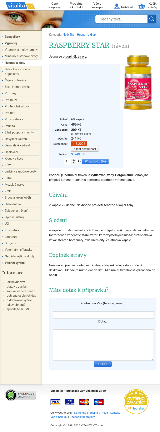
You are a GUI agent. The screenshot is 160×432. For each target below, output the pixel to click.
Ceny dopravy (55, 5)
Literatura (11, 237)
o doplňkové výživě (19, 300)
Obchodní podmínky (82, 416)
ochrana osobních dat (21, 295)
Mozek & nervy (14, 184)
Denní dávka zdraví (17, 145)
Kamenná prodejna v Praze (91, 412)
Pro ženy (10, 93)
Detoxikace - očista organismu (17, 72)
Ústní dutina (13, 204)
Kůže (8, 165)
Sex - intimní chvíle (17, 87)
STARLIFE (78, 154)
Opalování (11, 152)
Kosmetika (12, 230)
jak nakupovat (16, 282)
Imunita (10, 126)
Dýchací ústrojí (14, 217)
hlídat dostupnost (85, 149)
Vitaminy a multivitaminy (21, 50)
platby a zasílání (17, 286)
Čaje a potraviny (15, 80)
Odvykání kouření (16, 139)
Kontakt (115, 412)
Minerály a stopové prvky (21, 56)
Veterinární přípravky (18, 250)
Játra (8, 178)
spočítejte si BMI (18, 309)
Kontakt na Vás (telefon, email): (102, 303)
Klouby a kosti (14, 158)
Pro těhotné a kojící (17, 106)
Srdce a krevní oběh (18, 197)
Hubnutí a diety (86, 34)
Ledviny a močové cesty (21, 171)
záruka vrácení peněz (21, 291)
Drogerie (10, 243)
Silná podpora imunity (19, 132)
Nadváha (69, 34)
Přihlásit (127, 7)
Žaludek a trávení (16, 211)
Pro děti (10, 113)
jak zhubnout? (16, 305)
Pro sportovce (14, 119)
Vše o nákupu (97, 5)
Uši (7, 223)
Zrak (8, 191)
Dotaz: (103, 321)
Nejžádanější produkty (19, 256)
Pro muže (11, 100)
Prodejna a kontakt (76, 5)
